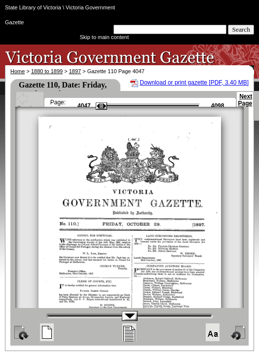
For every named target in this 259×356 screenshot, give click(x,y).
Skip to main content (104, 37)
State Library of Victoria (33, 7)
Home (17, 71)
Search (241, 29)
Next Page (245, 104)
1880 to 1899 (47, 71)
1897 (75, 71)
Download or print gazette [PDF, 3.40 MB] (194, 82)
